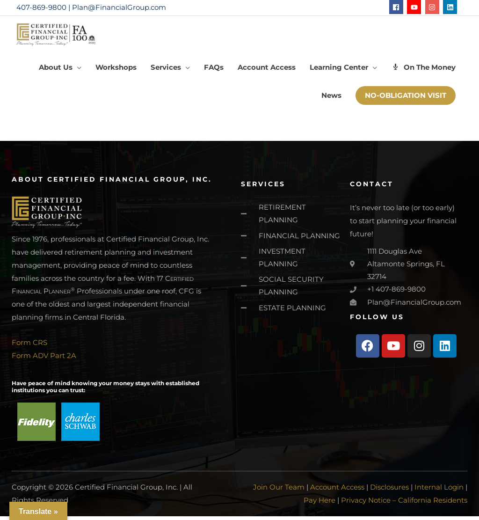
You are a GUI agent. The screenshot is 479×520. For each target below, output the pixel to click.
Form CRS (29, 347)
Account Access (337, 491)
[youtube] (415, 7)
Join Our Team (279, 491)
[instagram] (433, 7)
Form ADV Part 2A (44, 360)
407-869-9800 (41, 7)
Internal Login (439, 491)
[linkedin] (451, 7)
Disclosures (389, 491)
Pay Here (319, 503)
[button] (60, 72)
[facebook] (397, 7)
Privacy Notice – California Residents (404, 503)
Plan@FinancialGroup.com (119, 7)
